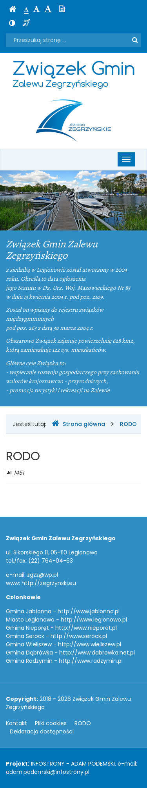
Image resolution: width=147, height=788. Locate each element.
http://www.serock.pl (79, 636)
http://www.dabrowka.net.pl (97, 652)
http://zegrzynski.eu (49, 583)
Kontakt (16, 723)
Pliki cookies (51, 723)
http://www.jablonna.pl (89, 611)
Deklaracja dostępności (42, 731)
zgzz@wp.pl (42, 575)
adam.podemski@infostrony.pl (47, 772)
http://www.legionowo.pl (94, 619)
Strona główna (78, 424)
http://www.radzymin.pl (91, 661)
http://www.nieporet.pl (86, 628)
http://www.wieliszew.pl (89, 644)
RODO (128, 424)
